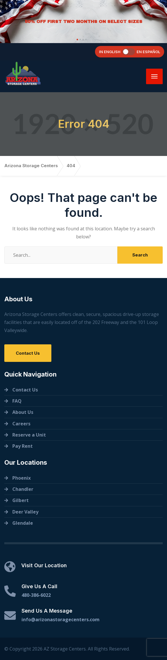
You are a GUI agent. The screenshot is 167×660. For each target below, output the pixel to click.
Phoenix (21, 478)
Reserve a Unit (29, 435)
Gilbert (20, 500)
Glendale (22, 523)
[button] (76, 39)
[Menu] (154, 76)
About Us (22, 412)
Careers (21, 423)
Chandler (22, 489)
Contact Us (28, 353)
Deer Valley (25, 512)
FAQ (17, 401)
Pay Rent (22, 446)
